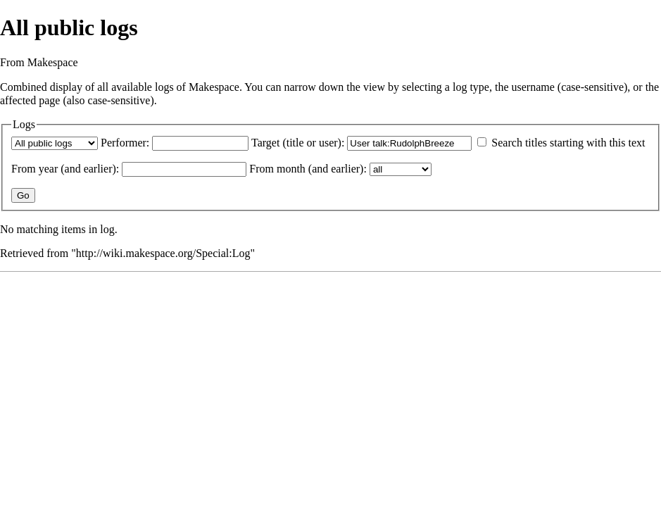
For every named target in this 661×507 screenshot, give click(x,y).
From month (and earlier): (308, 169)
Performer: (125, 143)
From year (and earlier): (65, 169)
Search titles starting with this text (568, 143)
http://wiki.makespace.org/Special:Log (163, 253)
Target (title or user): (297, 143)
